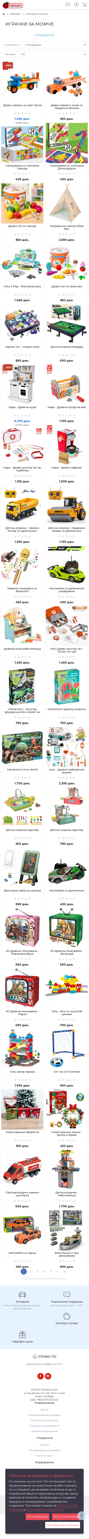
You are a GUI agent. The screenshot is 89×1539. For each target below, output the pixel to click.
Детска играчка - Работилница (66, 1216)
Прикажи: (10, 54)
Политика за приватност (45, 1450)
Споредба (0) (44, 35)
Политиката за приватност (45, 1509)
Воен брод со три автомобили (67, 1278)
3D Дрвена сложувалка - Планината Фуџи (22, 970)
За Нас (44, 1434)
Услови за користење (44, 1455)
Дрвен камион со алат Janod (22, 105)
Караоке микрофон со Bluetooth (22, 600)
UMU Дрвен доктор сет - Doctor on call (66, 661)
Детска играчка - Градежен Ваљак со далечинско (66, 538)
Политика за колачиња (44, 1445)
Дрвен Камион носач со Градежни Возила (67, 107)
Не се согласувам (66, 1516)
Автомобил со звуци (22, 1276)
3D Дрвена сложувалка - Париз (22, 1031)
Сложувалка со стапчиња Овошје (22, 168)
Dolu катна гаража (22, 1091)
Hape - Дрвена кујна (22, 413)
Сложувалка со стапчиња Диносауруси (67, 168)
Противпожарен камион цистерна (22, 1216)
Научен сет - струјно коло (22, 351)
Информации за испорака (44, 1439)
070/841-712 (44, 1381)
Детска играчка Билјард (67, 351)
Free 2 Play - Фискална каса (22, 290)
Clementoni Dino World (22, 783)
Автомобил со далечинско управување (66, 600)
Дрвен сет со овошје (22, 228)
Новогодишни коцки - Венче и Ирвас (66, 1155)
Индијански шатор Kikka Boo (66, 230)
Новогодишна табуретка (22, 1153)
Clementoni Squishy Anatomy (67, 721)
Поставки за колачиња (62, 1525)
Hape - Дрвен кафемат (67, 475)
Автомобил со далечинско (66, 906)
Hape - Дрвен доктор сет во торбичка (22, 477)
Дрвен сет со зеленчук (66, 290)
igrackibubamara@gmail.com (44, 1388)
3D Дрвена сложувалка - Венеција (66, 970)
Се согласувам (37, 1516)
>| (64, 1296)
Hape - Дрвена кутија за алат (67, 413)
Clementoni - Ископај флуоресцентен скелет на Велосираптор (22, 724)
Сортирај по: (12, 44)
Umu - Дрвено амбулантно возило (67, 785)
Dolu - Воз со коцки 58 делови (67, 1031)
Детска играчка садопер (22, 845)
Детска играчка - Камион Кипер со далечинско (22, 538)
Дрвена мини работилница (22, 660)
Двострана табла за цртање (22, 906)
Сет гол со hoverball (67, 1091)
